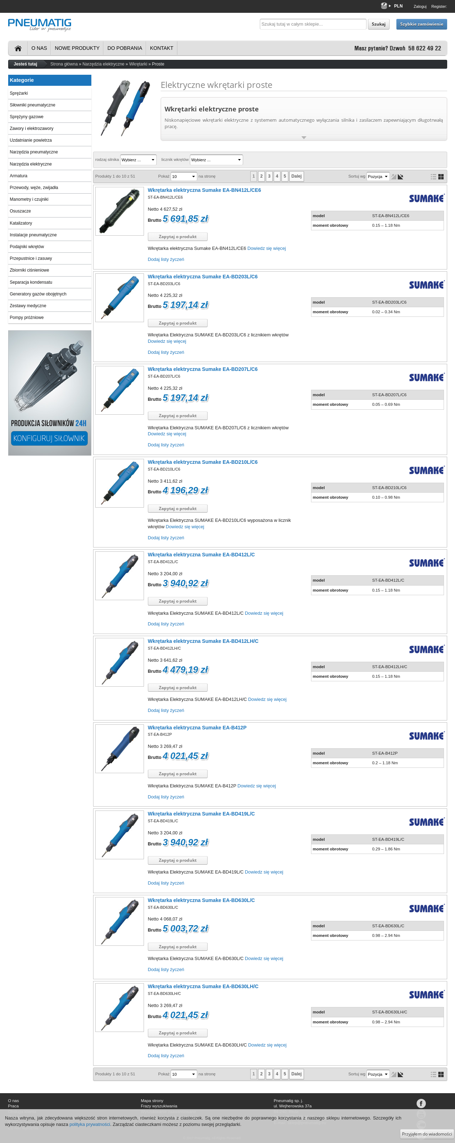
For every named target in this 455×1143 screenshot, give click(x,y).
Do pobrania (124, 48)
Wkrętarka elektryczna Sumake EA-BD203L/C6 (203, 276)
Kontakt (161, 48)
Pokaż (164, 176)
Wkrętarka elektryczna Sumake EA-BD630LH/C (203, 986)
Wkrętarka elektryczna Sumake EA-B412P (197, 727)
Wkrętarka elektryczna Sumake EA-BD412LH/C (203, 641)
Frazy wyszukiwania (159, 1106)
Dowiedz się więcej (266, 248)
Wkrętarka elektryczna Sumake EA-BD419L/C (201, 814)
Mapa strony (152, 1101)
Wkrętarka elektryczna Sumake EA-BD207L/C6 (203, 369)
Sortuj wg (356, 176)
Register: (439, 6)
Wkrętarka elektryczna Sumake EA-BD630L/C (201, 900)
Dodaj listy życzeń (166, 259)
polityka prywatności (89, 1124)
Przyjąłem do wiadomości (427, 1134)
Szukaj (379, 24)
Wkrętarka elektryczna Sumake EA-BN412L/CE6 (204, 190)
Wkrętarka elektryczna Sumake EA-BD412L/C (201, 554)
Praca (13, 1106)
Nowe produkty (77, 48)
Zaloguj (420, 6)
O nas (39, 48)
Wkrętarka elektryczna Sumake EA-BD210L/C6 (203, 462)
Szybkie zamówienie (421, 24)
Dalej (296, 176)
